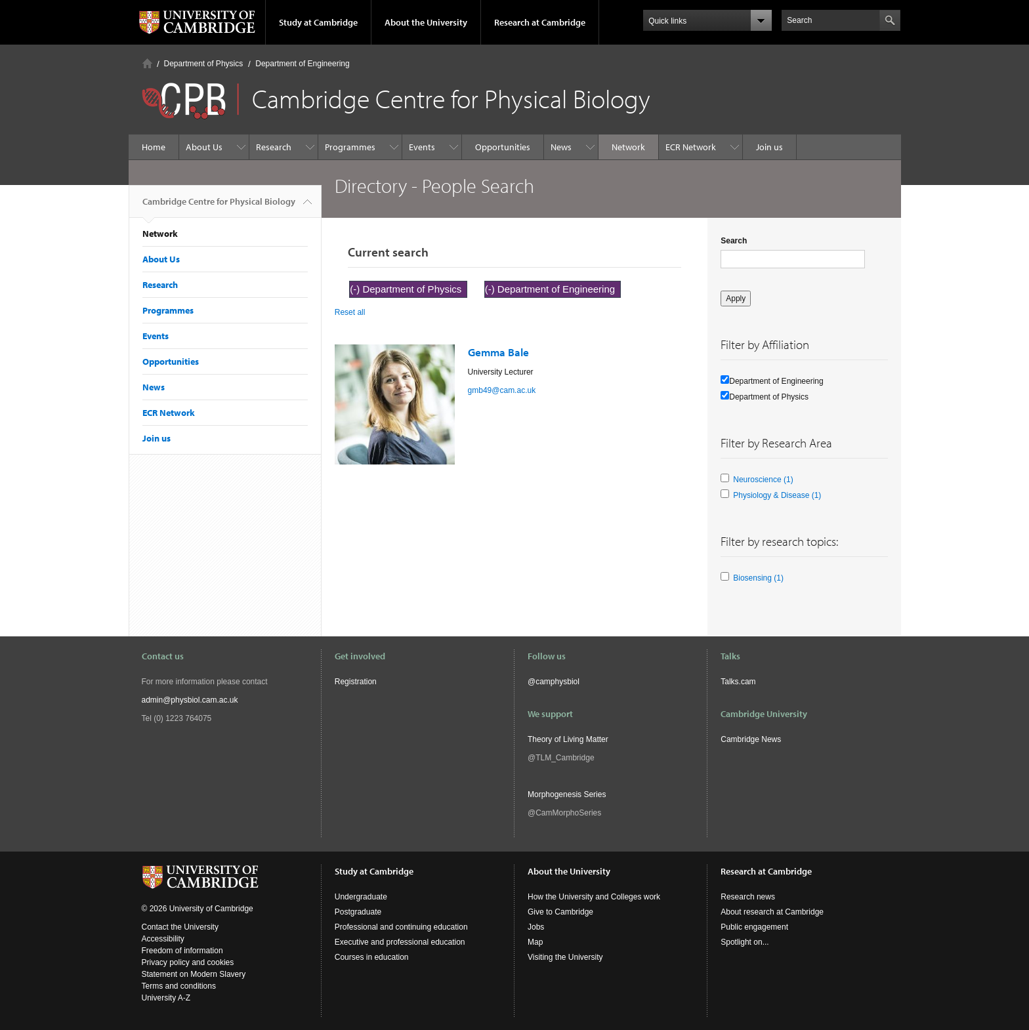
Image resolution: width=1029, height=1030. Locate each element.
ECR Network (690, 147)
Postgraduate (358, 912)
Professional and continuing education (401, 927)
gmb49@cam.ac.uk (502, 390)
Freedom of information (182, 950)
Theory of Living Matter (568, 739)
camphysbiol (557, 681)
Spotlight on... (744, 942)
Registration (356, 681)
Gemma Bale (498, 352)
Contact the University (180, 927)
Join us (769, 147)
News (561, 147)
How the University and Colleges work (594, 896)
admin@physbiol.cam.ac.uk (190, 700)
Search (734, 240)
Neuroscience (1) (763, 479)
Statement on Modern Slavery (194, 974)
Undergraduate (361, 896)
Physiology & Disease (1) (777, 495)
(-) (356, 289)
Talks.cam (738, 681)
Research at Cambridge (539, 22)
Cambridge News (751, 739)
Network (628, 147)
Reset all (350, 312)
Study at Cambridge (318, 22)
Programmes (350, 147)
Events (422, 147)
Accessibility (163, 938)
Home (147, 63)
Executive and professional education (400, 942)
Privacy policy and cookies (188, 962)
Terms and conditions (179, 986)
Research (273, 147)
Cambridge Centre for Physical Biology (218, 207)
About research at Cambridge (772, 912)
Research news (748, 896)
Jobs (536, 927)
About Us (204, 147)
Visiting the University (565, 957)
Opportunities (502, 147)
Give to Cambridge (560, 912)
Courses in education (372, 957)
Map (535, 942)
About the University (426, 22)
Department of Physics (203, 63)
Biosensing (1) (758, 578)
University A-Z (166, 997)
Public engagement (754, 927)
